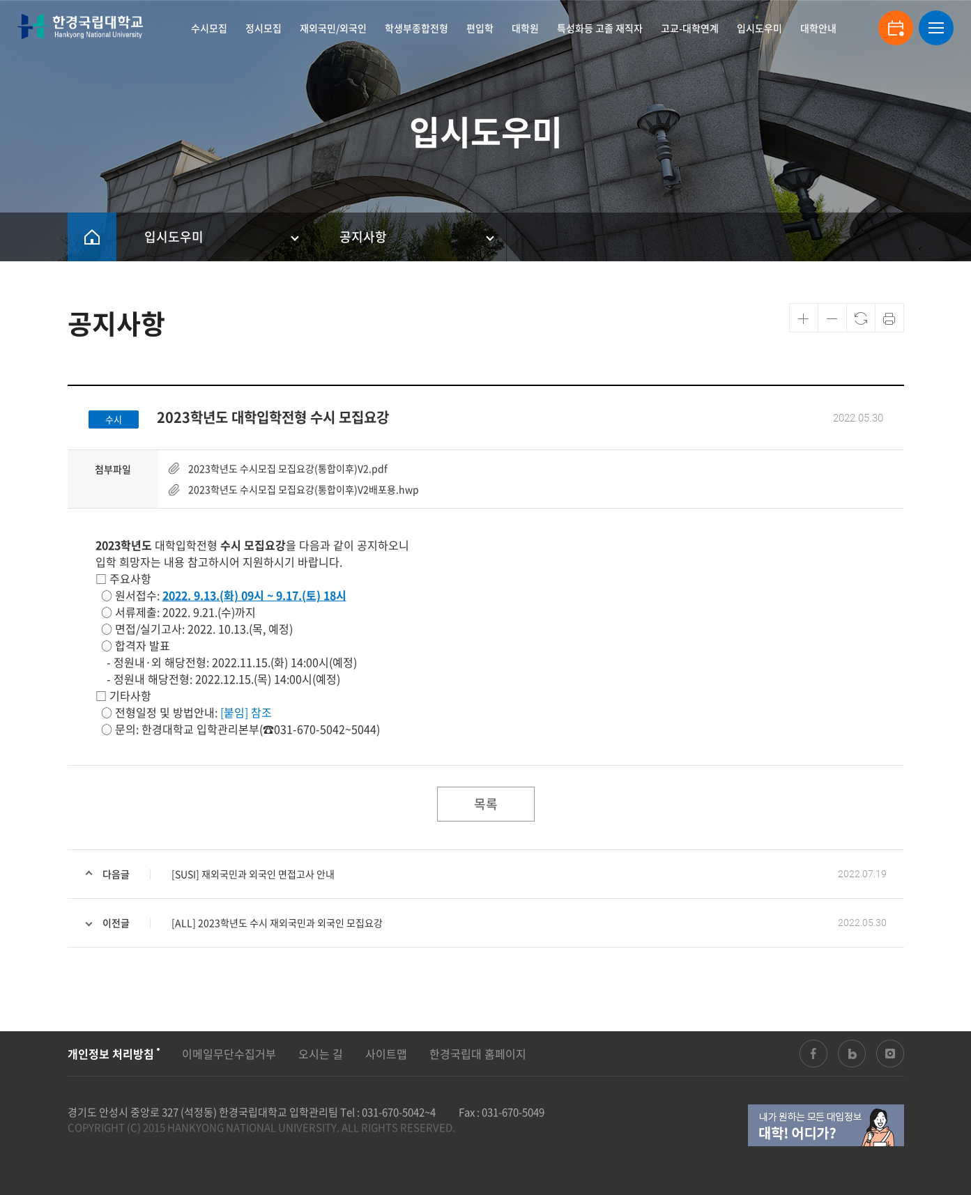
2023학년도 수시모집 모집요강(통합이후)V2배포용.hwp (303, 489)
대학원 (525, 28)
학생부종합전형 (416, 28)
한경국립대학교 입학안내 (80, 26)
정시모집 (263, 28)
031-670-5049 (513, 1112)
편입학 (480, 28)
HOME (92, 237)
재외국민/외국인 (333, 28)
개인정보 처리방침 (111, 1053)
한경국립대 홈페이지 (477, 1053)
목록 (486, 803)
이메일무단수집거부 (229, 1053)
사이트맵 (386, 1053)
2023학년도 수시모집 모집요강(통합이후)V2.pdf (288, 468)
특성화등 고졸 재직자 (600, 28)
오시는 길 (320, 1053)
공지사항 (363, 236)
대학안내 (818, 28)
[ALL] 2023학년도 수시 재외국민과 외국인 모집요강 (277, 923)
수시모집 (209, 28)
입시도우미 (759, 28)
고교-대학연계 (690, 28)
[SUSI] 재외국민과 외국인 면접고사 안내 (253, 874)
